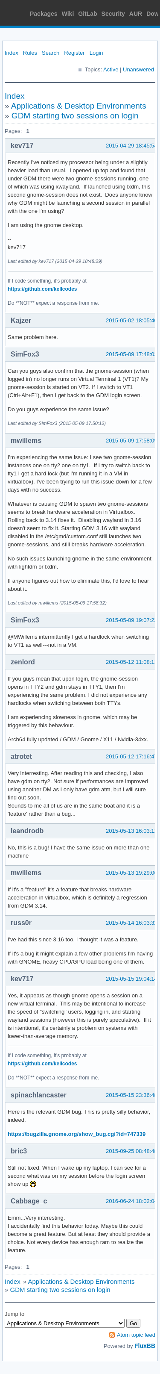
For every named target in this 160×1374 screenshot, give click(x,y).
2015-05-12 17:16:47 (131, 756)
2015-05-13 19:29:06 (131, 873)
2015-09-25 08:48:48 (131, 1151)
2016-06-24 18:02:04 (131, 1201)
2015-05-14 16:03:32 (131, 923)
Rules (30, 53)
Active (110, 69)
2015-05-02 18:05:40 (131, 320)
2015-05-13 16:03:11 (131, 831)
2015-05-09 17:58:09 (131, 440)
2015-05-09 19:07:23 (131, 620)
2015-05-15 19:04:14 (131, 979)
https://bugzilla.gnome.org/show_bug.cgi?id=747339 (76, 1134)
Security (113, 13)
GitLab (87, 13)
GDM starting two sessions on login (75, 115)
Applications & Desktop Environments (78, 105)
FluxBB (144, 1345)
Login (96, 53)
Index (11, 53)
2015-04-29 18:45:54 (131, 145)
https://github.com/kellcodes (42, 289)
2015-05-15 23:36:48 (131, 1095)
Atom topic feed (136, 1335)
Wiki (68, 13)
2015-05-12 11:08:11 (131, 662)
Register (74, 53)
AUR (135, 13)
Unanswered (138, 69)
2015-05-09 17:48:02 (131, 354)
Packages (44, 13)
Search (50, 53)
